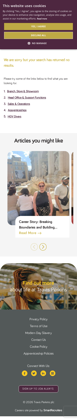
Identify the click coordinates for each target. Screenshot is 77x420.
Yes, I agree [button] (38, 26)
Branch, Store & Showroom (23, 91)
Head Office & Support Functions (27, 97)
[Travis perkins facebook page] (24, 373)
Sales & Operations (19, 103)
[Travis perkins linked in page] (43, 373)
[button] (42, 247)
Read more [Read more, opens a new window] (42, 19)
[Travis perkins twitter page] (34, 373)
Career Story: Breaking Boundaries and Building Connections (37, 225)
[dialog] (38, 24)
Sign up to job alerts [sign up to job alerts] (38, 389)
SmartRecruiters (52, 410)
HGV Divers (14, 116)
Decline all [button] (38, 35)
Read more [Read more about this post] (27, 233)
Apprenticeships (17, 110)
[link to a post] (38, 188)
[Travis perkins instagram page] (52, 373)
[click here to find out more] (38, 286)
